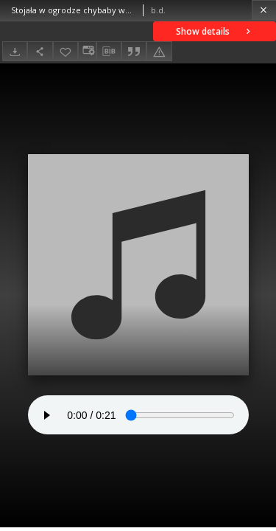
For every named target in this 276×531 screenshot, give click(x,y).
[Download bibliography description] (108, 51)
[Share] (39, 51)
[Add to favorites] (65, 51)
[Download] (14, 51)
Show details (214, 31)
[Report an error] (158, 51)
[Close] (264, 10)
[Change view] (87, 51)
